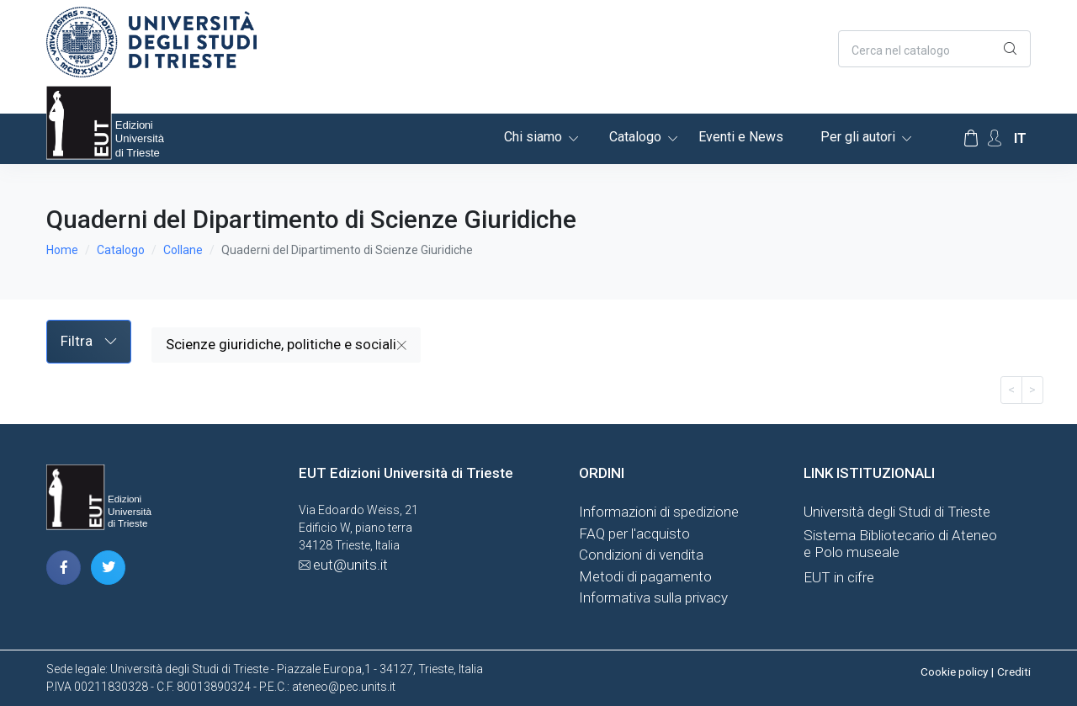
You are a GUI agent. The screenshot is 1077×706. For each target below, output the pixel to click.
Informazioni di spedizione (659, 511)
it (1020, 138)
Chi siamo (533, 137)
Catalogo (635, 137)
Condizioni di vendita (641, 554)
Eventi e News (740, 137)
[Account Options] (994, 138)
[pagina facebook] (63, 567)
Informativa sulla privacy (653, 597)
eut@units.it (350, 564)
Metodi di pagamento (645, 576)
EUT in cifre (839, 577)
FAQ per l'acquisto (634, 533)
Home (62, 250)
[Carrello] (971, 138)
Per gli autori (857, 137)
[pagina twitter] (108, 567)
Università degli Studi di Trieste (897, 511)
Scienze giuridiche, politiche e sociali (286, 344)
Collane (183, 250)
